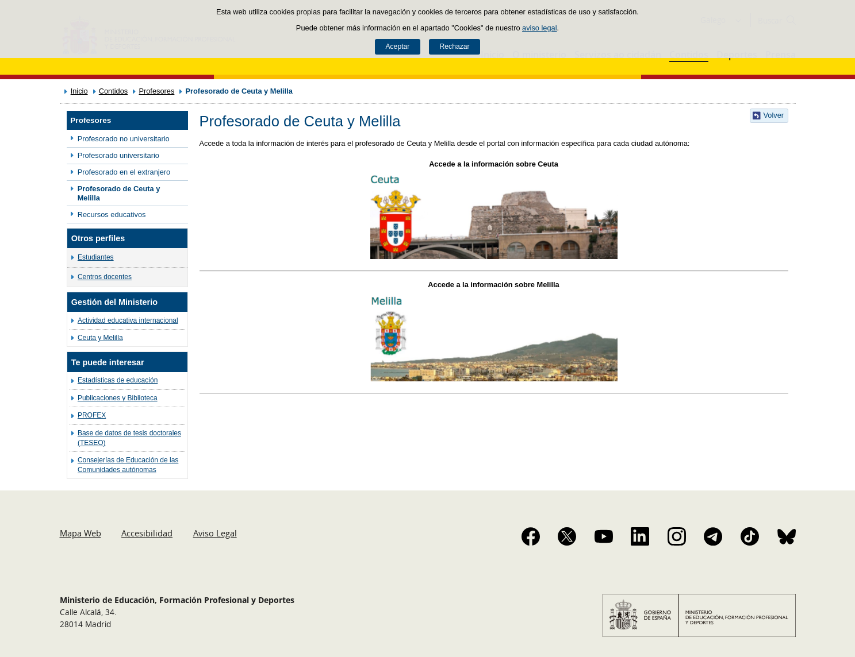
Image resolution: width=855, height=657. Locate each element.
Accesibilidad (146, 533)
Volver (774, 115)
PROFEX (92, 415)
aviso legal (539, 28)
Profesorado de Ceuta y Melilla (119, 193)
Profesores (156, 91)
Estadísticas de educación (118, 380)
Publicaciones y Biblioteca (118, 398)
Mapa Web (80, 533)
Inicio (79, 91)
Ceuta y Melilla (100, 338)
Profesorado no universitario (124, 138)
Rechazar (455, 46)
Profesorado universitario (118, 155)
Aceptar (397, 46)
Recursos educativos (112, 214)
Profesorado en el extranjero (124, 172)
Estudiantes (96, 257)
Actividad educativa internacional (128, 320)
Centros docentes (105, 277)
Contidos (113, 91)
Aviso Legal (215, 533)
